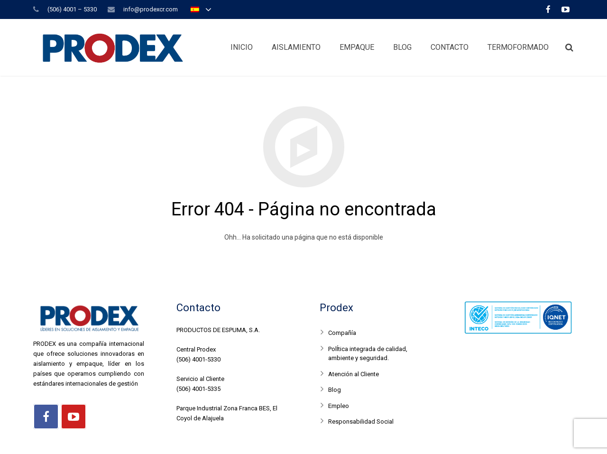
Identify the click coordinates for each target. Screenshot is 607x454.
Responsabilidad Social (361, 421)
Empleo (338, 405)
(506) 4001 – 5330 (72, 9)
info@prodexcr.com (150, 9)
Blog (334, 389)
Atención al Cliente (353, 374)
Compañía (342, 332)
